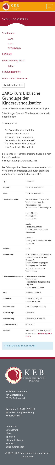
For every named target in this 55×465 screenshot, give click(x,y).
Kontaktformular (14, 415)
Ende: (5, 193)
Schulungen (8, 33)
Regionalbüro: (9, 306)
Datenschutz (12, 429)
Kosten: (6, 248)
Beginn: (6, 187)
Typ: (5, 181)
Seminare (7, 53)
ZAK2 (10, 43)
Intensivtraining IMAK (13, 60)
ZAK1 (10, 38)
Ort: (5, 292)
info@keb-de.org (25, 412)
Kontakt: (6, 330)
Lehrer (11, 66)
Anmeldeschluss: (10, 324)
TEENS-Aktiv (14, 48)
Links (8, 433)
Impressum (11, 426)
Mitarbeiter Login (14, 440)
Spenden (10, 436)
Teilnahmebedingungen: (13, 276)
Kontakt (10, 443)
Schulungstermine (11, 71)
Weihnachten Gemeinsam (14, 78)
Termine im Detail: (10, 199)
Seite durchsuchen (15, 446)
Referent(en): (8, 318)
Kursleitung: (8, 312)
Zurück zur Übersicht (13, 85)
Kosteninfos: (8, 254)
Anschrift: (7, 298)
